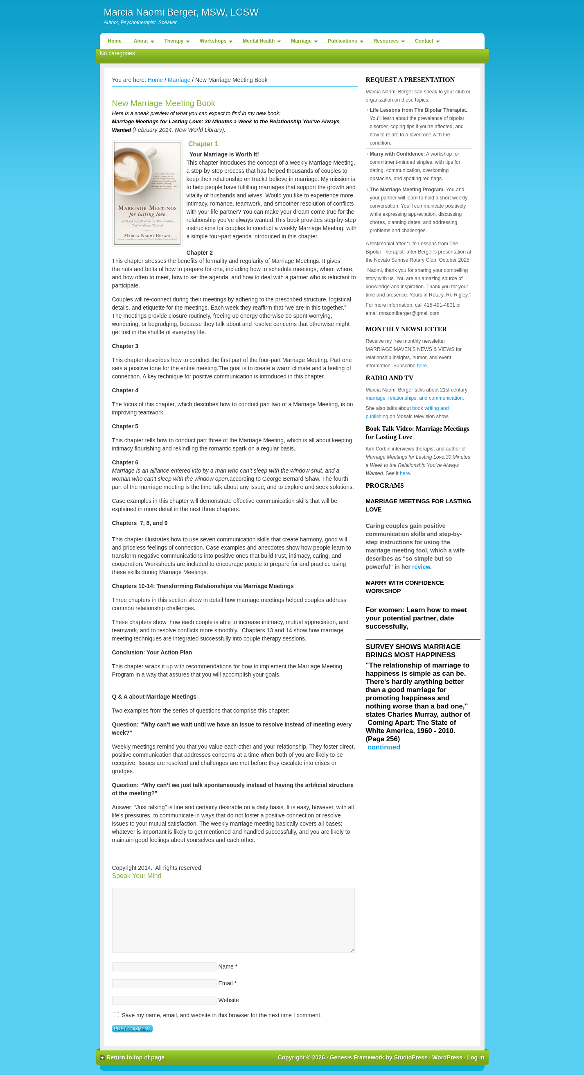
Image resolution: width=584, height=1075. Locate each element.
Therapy (175, 42)
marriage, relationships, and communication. (415, 398)
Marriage (302, 42)
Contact (425, 42)
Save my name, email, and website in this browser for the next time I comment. (222, 1015)
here (405, 473)
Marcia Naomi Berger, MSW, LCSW (181, 12)
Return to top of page (136, 1057)
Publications (343, 42)
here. (422, 366)
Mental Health (260, 42)
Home (115, 41)
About (142, 42)
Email (226, 983)
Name (226, 966)
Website (229, 1000)
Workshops (214, 42)
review (421, 567)
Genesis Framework (357, 1057)
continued (384, 747)
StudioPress (411, 1057)
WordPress (447, 1057)
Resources (387, 42)
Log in (476, 1057)
